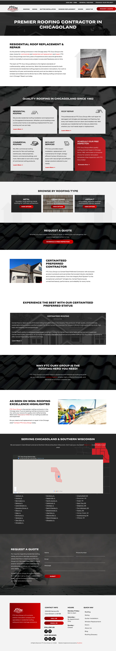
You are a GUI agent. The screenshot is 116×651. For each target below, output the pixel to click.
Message (48, 565)
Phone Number (81, 553)
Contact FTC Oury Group (22, 423)
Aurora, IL (18, 498)
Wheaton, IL (50, 520)
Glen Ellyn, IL (19, 520)
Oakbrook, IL (50, 503)
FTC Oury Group (15, 409)
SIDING (34, 9)
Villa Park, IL (50, 513)
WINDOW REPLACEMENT (66, 9)
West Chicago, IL (52, 518)
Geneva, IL (19, 518)
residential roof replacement (42, 54)
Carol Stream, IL (21, 506)
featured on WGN (24, 415)
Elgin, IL (18, 513)
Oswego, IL (50, 506)
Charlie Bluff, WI (82, 496)
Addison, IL (19, 496)
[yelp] (50, 639)
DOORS (80, 9)
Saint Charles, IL (52, 508)
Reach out (88, 445)
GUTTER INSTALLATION (48, 9)
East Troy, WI (81, 503)
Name (47, 553)
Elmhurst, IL (19, 515)
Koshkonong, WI (82, 515)
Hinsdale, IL (19, 523)
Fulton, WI (80, 510)
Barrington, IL (20, 501)
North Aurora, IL (51, 501)
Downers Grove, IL (21, 508)
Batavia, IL (19, 503)
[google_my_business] (46, 639)
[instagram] (50, 631)
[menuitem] (71, 2)
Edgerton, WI (81, 506)
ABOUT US (89, 9)
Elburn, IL (18, 510)
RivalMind (79, 643)
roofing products (51, 377)
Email (46, 559)
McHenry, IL (50, 496)
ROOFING (26, 9)
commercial (25, 54)
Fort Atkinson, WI (83, 508)
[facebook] (46, 631)
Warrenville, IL (51, 515)
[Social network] (54, 639)
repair (58, 54)
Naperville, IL (50, 498)
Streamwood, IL (51, 510)
